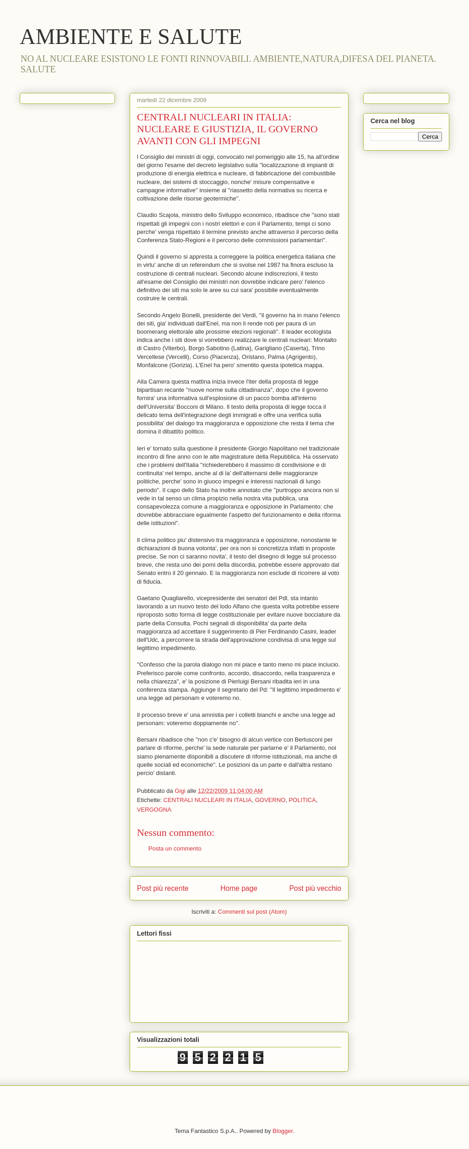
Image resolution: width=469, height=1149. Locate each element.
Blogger (283, 1130)
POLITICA (302, 800)
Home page (238, 888)
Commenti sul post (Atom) (252, 911)
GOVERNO (270, 800)
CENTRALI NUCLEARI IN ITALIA (208, 800)
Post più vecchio (315, 888)
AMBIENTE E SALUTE (131, 36)
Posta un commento (175, 848)
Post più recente (163, 888)
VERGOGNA (154, 809)
